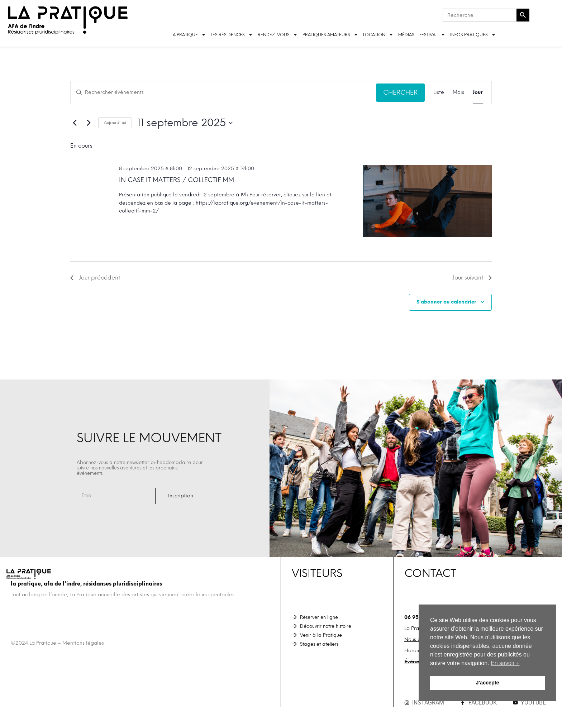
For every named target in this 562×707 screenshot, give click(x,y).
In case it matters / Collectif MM (176, 179)
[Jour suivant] (88, 123)
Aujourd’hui (115, 122)
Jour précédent (95, 277)
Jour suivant (472, 277)
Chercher (400, 92)
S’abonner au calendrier (446, 302)
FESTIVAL (432, 34)
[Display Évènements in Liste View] (438, 92)
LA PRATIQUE (188, 34)
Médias (406, 34)
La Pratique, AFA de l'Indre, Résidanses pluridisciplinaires (86, 584)
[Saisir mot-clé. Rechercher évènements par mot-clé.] (223, 92)
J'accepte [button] (487, 682)
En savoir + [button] (505, 663)
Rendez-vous (277, 34)
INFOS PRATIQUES (473, 34)
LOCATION (378, 34)
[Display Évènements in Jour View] (478, 92)
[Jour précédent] (74, 123)
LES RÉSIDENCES (232, 34)
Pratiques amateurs (330, 34)
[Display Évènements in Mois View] (458, 92)
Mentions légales (83, 643)
